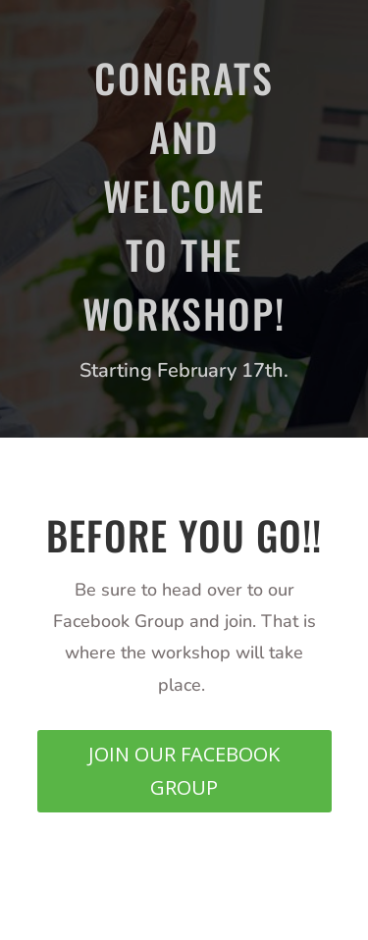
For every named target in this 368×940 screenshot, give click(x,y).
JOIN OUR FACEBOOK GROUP (184, 771)
